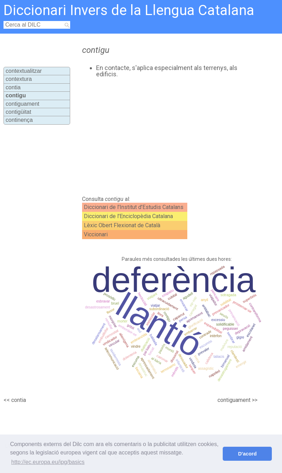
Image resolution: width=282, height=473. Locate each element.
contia (13, 87)
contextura (19, 79)
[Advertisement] (156, 137)
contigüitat (18, 112)
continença (19, 120)
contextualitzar (24, 71)
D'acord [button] (247, 454)
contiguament (22, 104)
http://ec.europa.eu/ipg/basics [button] (48, 462)
